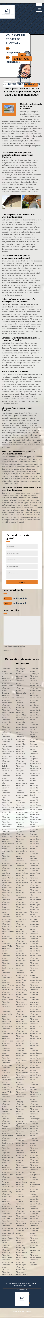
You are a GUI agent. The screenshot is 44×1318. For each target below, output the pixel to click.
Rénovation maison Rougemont (34, 756)
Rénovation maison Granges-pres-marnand (21, 918)
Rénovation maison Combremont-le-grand (8, 966)
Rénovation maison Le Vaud (22, 794)
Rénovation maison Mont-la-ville (7, 931)
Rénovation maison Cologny (22, 726)
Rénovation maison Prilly (34, 799)
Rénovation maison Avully (7, 1025)
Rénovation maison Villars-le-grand (7, 812)
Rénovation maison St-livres (7, 1173)
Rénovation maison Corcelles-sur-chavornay (7, 1244)
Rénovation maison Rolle (34, 1198)
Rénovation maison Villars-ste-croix (35, 1067)
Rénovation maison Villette (21, 743)
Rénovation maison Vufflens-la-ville (36, 690)
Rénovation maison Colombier (20, 1009)
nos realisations (20, 57)
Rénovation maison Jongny (21, 782)
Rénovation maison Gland (35, 950)
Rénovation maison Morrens (36, 762)
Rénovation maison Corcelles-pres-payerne (35, 1117)
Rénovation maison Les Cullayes (20, 822)
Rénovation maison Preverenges (34, 824)
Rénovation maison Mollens (21, 1003)
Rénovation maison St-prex (21, 1027)
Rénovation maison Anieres (21, 862)
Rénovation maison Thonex (21, 993)
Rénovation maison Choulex (22, 738)
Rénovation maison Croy (6, 706)
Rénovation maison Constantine (20, 800)
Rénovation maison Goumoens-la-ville (21, 691)
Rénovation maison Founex (21, 1217)
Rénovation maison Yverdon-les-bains (36, 1204)
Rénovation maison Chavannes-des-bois (8, 849)
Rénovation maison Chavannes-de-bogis (21, 1059)
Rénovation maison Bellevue (36, 986)
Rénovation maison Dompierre (34, 929)
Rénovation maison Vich (34, 862)
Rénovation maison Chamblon (6, 690)
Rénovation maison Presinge (22, 867)
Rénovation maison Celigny (21, 988)
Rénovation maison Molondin (6, 951)
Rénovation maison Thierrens (6, 1267)
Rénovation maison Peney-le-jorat (7, 770)
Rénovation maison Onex (34, 1020)
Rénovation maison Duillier (35, 1227)
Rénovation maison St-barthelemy (6, 870)
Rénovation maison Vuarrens (8, 984)
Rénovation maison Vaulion (7, 945)
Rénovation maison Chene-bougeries (21, 960)
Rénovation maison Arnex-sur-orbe (21, 926)
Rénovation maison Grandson (34, 1233)
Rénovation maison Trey (34, 908)
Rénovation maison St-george (6, 1162)
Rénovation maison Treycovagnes (7, 744)
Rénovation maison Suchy (21, 762)
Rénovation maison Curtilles (7, 738)
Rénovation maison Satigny (21, 998)
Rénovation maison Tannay (21, 757)
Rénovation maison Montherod (6, 897)
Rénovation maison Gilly (20, 1212)
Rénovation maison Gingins (21, 1154)
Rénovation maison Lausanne (34, 1262)
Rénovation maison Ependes (36, 935)
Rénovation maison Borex (21, 752)
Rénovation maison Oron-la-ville (22, 1167)
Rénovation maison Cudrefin (22, 1127)
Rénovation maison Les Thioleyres (20, 707)
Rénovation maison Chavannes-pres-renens (34, 998)
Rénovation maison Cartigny (8, 1237)
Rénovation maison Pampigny (20, 1099)
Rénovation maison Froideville (20, 1148)
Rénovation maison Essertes (8, 711)
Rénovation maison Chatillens (20, 775)
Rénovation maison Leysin (35, 772)
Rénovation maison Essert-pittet (7, 938)
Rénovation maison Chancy (21, 984)
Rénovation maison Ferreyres (34, 719)
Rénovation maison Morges (35, 1210)
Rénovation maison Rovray (35, 886)
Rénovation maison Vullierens (6, 958)
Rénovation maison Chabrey (8, 1186)
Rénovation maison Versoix (35, 1032)
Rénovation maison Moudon (36, 818)
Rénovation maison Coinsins (8, 1251)
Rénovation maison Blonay (35, 898)
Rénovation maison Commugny (6, 1045)
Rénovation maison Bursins (35, 804)
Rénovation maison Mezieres (20, 856)
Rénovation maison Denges (35, 714)
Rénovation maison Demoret (22, 881)
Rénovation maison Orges (21, 1263)
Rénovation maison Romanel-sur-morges (21, 1134)
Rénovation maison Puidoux (22, 1023)
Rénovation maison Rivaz (7, 1020)
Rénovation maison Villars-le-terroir (7, 722)
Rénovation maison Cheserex (6, 1116)
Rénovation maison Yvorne (7, 998)
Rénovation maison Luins (35, 959)
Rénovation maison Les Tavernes (6, 1123)
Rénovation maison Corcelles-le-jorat (6, 1005)
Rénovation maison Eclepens (34, 1143)
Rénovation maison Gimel (21, 1186)
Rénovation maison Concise (22, 1273)
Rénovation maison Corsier (7, 1227)
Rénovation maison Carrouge (34, 741)
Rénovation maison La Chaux (6, 904)
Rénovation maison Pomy (7, 1168)
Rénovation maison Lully (20, 721)
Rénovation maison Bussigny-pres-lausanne (35, 1173)
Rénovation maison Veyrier (21, 979)
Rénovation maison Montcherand (34, 702)
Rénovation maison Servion (35, 1074)
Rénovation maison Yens (20, 806)
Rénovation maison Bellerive (8, 750)
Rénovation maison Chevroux (20, 1240)
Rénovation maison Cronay (21, 1268)
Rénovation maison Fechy (7, 1190)
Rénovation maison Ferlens (7, 684)
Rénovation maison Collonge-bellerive (34, 971)
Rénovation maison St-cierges (20, 1160)
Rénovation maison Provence (6, 1179)
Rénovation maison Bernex (35, 1010)
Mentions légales (22, 1286)
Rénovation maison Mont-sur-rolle (7, 1079)
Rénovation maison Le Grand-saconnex (36, 880)
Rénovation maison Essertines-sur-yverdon (7, 1107)
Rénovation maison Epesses (8, 806)
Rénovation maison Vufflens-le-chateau (8, 1092)
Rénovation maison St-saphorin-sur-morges (6, 730)
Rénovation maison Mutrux (21, 1052)
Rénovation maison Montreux (34, 1240)
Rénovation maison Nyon (34, 1161)
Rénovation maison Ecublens (34, 1135)
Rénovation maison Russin (21, 954)
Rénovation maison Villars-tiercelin (7, 1196)
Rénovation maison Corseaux (20, 1199)
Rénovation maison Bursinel (7, 1040)
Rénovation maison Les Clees (6, 795)
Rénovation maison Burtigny (7, 1261)
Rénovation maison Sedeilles (6, 763)
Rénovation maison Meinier (21, 974)
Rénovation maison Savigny (21, 1105)
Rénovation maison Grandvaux (20, 841)
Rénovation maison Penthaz (36, 767)
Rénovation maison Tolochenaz (20, 1045)
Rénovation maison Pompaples (6, 829)
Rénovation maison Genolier (22, 1071)
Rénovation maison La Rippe (22, 811)
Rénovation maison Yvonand (36, 808)
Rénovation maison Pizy (34, 1125)
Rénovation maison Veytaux (7, 1222)
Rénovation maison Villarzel (7, 993)
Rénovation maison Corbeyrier (20, 768)
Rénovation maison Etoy (34, 1156)
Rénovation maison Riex (34, 787)
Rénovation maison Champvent (20, 1206)
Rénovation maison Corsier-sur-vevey (21, 1016)
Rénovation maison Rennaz (21, 932)
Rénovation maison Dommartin (6, 1099)
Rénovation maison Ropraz (21, 1251)
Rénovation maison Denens (7, 1156)
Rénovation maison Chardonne (20, 788)
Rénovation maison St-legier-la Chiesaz (22, 1121)
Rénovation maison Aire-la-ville (35, 892)
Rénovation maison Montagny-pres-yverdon (21, 674)
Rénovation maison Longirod (8, 823)
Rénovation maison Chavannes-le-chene (7, 976)
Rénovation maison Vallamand (6, 858)
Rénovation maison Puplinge (22, 872)
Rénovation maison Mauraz (7, 1134)
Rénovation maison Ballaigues (34, 856)
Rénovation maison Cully (20, 1246)
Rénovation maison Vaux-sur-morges (7, 919)
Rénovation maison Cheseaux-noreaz (6, 1071)
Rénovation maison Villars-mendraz (7, 756)
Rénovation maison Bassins (21, 1076)
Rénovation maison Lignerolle (34, 749)
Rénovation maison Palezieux (20, 683)
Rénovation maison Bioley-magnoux (7, 836)
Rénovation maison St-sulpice (34, 848)
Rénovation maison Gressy (21, 942)
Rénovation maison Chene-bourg (35, 1045)
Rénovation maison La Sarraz (34, 1079)
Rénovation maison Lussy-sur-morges (7, 1216)
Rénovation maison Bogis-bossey (7, 1014)
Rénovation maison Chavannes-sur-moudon (7, 1032)
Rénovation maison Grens (35, 867)
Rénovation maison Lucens (35, 954)
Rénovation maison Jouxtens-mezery (34, 779)
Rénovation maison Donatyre (20, 887)
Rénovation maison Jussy (21, 937)
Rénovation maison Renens (35, 838)
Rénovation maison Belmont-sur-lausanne (36, 980)
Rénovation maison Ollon (34, 940)
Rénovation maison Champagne (34, 671)
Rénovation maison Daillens (7, 1256)
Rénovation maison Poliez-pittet (21, 1257)
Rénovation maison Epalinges (34, 831)
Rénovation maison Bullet (7, 864)
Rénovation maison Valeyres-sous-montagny (35, 915)
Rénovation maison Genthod (8, 1232)
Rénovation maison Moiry (6, 701)
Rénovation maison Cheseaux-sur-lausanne (21, 1112)
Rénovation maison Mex (6, 818)
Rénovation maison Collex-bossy (35, 1038)
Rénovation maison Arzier (21, 835)
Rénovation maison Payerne (36, 1105)
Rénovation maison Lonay (21, 1088)
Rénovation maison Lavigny (35, 697)
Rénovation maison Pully (34, 842)
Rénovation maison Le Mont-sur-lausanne (36, 1221)
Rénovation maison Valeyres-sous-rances (35, 1248)
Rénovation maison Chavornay (34, 1099)
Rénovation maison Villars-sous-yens (7, 1208)
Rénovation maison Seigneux (34, 734)
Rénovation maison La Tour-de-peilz (36, 792)
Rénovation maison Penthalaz (34, 1150)
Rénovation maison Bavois (35, 709)
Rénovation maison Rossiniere (20, 1082)
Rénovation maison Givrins (7, 891)
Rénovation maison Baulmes (22, 816)
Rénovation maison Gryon (35, 903)
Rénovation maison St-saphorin (6, 788)
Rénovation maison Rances (7, 988)
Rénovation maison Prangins (22, 1066)
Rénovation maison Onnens (7, 1203)
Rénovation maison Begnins (36, 1005)
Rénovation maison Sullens (21, 1181)
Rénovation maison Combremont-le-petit (8, 1141)
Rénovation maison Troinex (35, 1015)
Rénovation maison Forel (34, 1215)
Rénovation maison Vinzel (7, 1086)
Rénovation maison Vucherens (6, 1053)
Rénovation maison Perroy (7, 1130)
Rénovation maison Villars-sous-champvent (22, 715)
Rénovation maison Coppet (35, 684)
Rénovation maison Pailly (34, 813)
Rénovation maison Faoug (21, 1093)
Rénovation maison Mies (34, 991)
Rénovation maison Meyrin (35, 1057)
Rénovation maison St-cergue (34, 727)
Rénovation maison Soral (6, 679)
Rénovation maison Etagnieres (6, 1150)
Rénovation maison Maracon (8, 1064)
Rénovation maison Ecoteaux (20, 700)
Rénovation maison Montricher (20, 1233)
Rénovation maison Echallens (34, 1191)
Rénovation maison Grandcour (20, 829)
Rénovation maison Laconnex (20, 948)
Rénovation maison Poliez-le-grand (35, 873)
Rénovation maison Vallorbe (35, 1093)
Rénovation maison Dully (6, 1059)
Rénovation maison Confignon (6, 912)
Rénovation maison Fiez (6, 716)
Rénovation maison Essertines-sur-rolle (7, 779)
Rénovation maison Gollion (21, 1032)
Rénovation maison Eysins (7, 886)
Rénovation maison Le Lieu (7, 925)
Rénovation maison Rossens (36, 945)
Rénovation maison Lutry (34, 964)
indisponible (20, 598)
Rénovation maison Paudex (21, 877)
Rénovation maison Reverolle (34, 678)
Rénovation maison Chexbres (20, 1191)
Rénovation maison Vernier (35, 1061)
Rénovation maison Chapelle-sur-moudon (21, 896)
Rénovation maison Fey (20, 748)
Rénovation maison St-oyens (8, 697)
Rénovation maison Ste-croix (22, 1227)
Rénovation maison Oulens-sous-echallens (21, 848)
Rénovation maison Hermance (20, 968)
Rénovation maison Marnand (8, 842)
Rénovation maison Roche (21, 1222)
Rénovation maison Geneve (35, 1256)
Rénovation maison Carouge (36, 1052)
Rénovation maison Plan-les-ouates (36, 1026)
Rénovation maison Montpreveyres (21, 909)
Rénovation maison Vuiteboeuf (20, 1038)
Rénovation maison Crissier (35, 1166)
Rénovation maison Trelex (7, 881)
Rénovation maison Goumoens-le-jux (7, 672)
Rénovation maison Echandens (20, 1174)
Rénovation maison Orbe (34, 1110)
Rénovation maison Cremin (7, 877)
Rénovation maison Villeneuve (34, 1087)
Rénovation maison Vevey (35, 1130)
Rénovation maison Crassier (22, 1142)
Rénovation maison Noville (21, 903)
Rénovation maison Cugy (34, 923)
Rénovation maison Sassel (7, 801)
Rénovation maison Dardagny (20, 732)
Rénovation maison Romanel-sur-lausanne (35, 1183)
